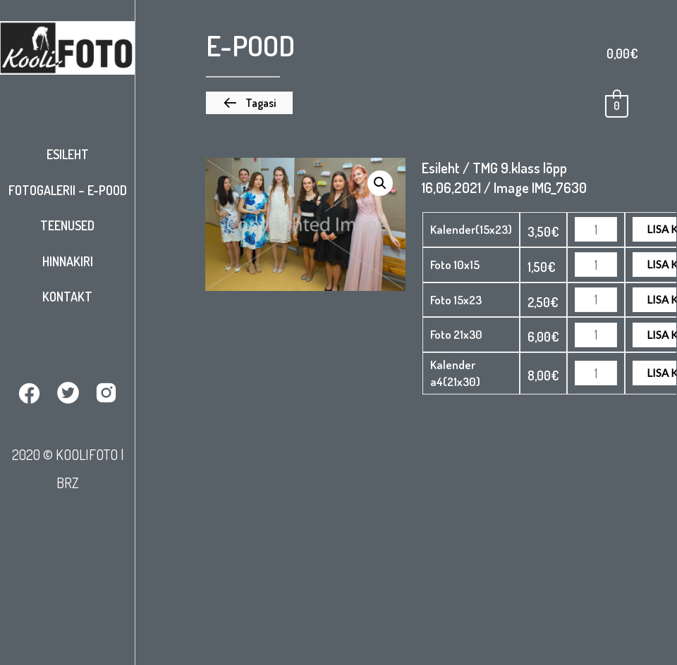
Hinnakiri (67, 261)
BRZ (67, 482)
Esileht (68, 154)
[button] (249, 103)
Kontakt (67, 296)
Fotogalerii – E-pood (67, 190)
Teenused (67, 225)
